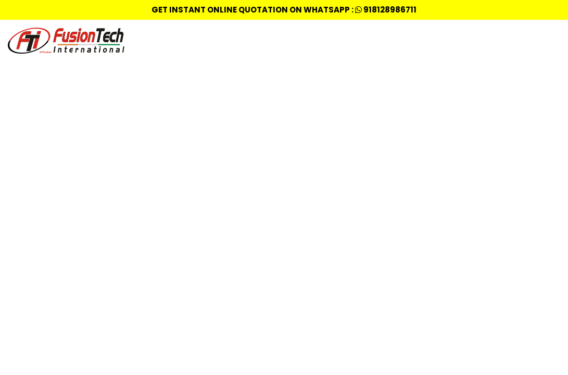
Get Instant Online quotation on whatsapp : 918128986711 (284, 9)
